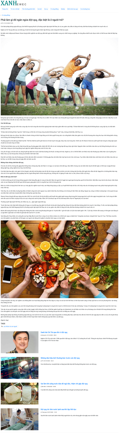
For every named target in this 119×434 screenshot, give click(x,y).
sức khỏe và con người (10, 326)
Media (63, 9)
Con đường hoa (85, 9)
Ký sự (46, 9)
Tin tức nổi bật (15, 9)
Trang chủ (5, 9)
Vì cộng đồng (54, 9)
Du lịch (40, 9)
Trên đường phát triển (28, 9)
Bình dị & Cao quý (72, 9)
